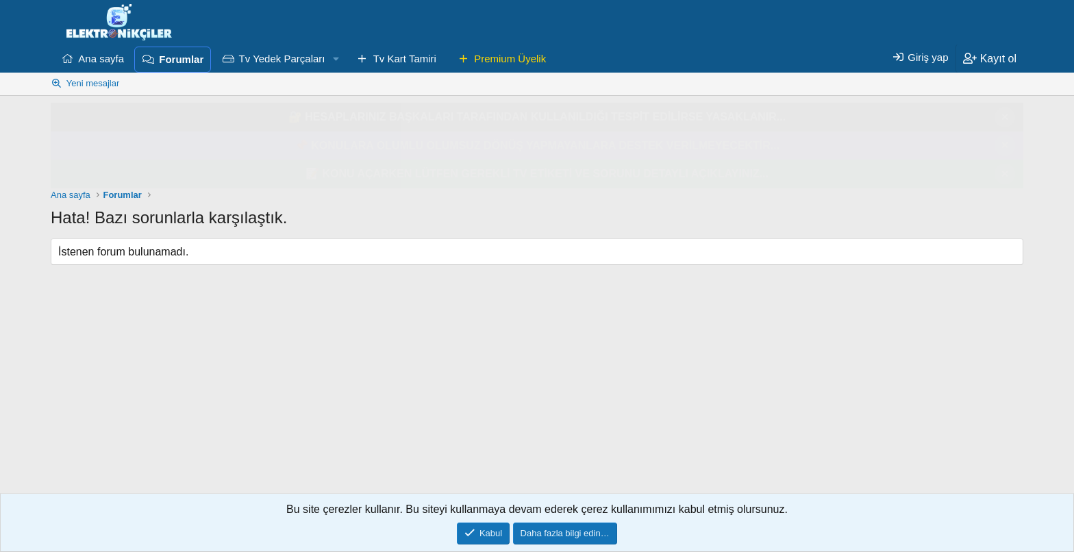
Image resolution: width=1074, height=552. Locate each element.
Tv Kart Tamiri (404, 58)
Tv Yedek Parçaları (282, 58)
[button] (335, 59)
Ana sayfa (101, 58)
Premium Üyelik (510, 58)
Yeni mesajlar (93, 83)
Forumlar (181, 59)
